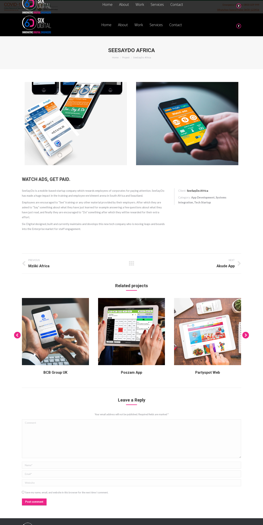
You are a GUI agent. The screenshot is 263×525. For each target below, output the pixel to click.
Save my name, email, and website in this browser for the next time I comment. (66, 492)
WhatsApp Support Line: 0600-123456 (238, 9)
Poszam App (131, 372)
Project (125, 57)
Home (115, 57)
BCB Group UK (55, 372)
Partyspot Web (207, 372)
